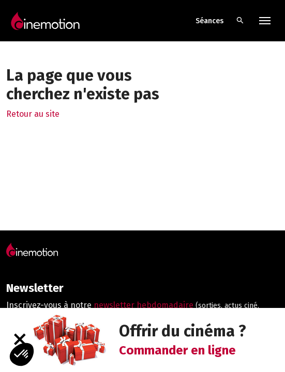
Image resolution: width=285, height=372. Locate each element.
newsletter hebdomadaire (143, 305)
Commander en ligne (177, 350)
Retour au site (32, 114)
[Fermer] (19, 340)
